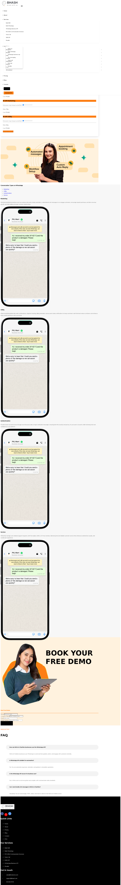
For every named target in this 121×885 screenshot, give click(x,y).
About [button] (5, 15)
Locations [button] (6, 46)
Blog (6, 833)
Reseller (7, 866)
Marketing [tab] (6, 189)
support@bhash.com (11, 878)
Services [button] (6, 19)
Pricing (6, 830)
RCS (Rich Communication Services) (14, 854)
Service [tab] (6, 195)
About (6, 827)
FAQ (6, 839)
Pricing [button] (6, 76)
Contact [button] (6, 84)
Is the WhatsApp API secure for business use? (22, 773)
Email (2, 718)
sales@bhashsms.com (12, 875)
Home (6, 823)
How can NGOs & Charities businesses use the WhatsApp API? (27, 747)
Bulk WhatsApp (9, 851)
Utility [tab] (5, 191)
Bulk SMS (7, 848)
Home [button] (5, 11)
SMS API (7, 860)
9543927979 (8, 93)
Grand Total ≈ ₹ (8, 131)
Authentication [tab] (8, 193)
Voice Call (7, 857)
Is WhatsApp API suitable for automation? (21, 760)
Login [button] (7, 88)
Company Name (5, 716)
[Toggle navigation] (22, 6)
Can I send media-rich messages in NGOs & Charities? (25, 787)
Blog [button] (5, 80)
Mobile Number (5, 720)
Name (2, 714)
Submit (6, 723)
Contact (7, 836)
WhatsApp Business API (11, 863)
